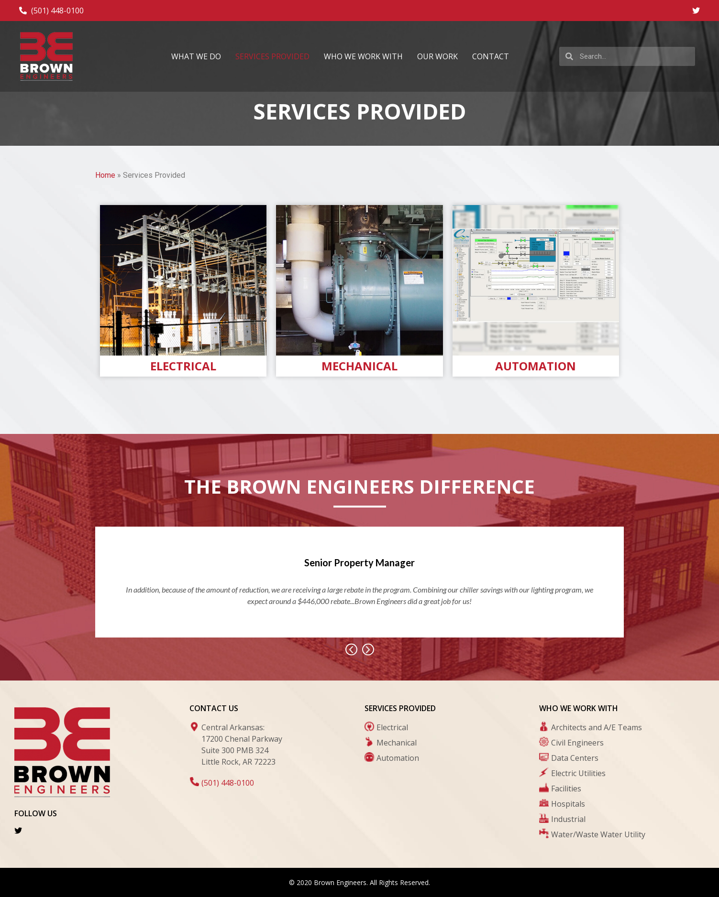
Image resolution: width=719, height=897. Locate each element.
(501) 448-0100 (227, 783)
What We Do (196, 56)
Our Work (437, 56)
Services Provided (272, 56)
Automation (535, 366)
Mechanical (359, 366)
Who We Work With (363, 56)
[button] (351, 649)
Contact (490, 56)
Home (105, 175)
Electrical (183, 366)
